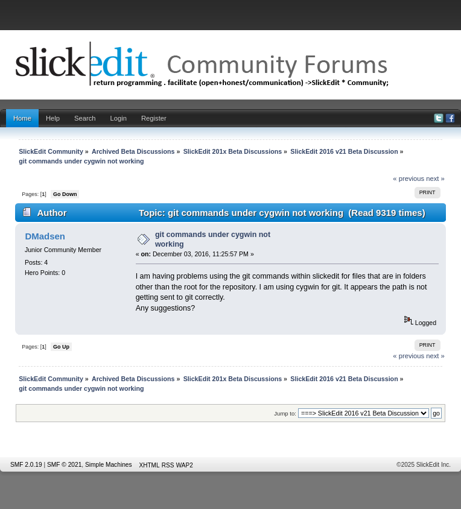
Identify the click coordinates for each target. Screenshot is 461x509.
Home (22, 118)
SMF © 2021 (64, 464)
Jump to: (285, 413)
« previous (408, 178)
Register (154, 118)
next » (435, 178)
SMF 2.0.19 (26, 464)
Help (53, 118)
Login (118, 118)
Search (85, 118)
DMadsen (45, 236)
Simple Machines (108, 464)
